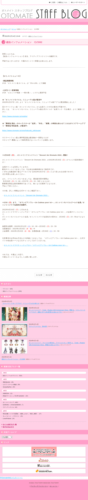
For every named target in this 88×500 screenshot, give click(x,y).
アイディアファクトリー (39, 486)
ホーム (14, 29)
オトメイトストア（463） (11, 402)
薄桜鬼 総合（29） (8, 382)
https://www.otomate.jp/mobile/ (15, 116)
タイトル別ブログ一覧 (10, 424)
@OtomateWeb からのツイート (11, 478)
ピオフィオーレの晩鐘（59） (12, 384)
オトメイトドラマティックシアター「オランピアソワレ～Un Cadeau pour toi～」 (36, 245)
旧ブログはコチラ (8, 427)
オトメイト (54, 486)
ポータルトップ (5, 29)
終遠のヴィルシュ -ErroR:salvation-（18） (16, 396)
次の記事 (39, 275)
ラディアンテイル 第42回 (38, 326)
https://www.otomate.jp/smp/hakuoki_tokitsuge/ (21, 130)
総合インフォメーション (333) (12, 291)
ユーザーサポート (78, 2)
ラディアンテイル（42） (10, 407)
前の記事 (49, 275)
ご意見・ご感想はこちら (58, 2)
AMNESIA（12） (8, 393)
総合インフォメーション (35, 36)
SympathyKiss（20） (9, 387)
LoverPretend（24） (9, 418)
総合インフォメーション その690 (13, 359)
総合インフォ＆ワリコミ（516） (13, 375)
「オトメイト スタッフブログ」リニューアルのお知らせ (20, 303)
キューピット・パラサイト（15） (13, 416)
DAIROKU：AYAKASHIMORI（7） (13, 405)
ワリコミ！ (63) (8, 289)
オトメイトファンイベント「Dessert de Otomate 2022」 (26, 195)
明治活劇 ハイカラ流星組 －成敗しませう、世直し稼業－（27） (22, 414)
